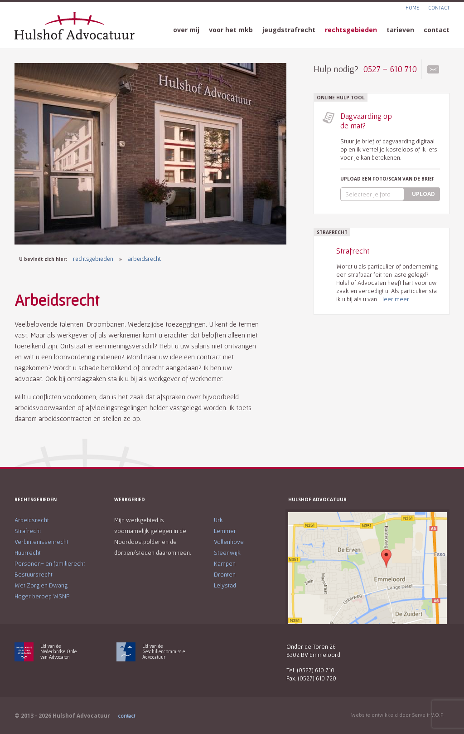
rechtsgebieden (351, 29)
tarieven (400, 29)
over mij (186, 29)
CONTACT (439, 7)
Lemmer (225, 530)
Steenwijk (227, 552)
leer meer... (397, 299)
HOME (412, 7)
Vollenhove (229, 541)
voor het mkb (231, 29)
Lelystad (225, 585)
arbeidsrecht (144, 259)
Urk (218, 520)
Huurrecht (27, 552)
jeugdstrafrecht (288, 29)
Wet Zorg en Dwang (41, 585)
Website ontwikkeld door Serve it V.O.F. (397, 715)
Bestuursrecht (33, 574)
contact (437, 29)
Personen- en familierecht (49, 563)
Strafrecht (27, 530)
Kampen (225, 563)
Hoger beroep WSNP (42, 596)
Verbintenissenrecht (41, 541)
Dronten (225, 574)
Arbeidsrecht (31, 520)
